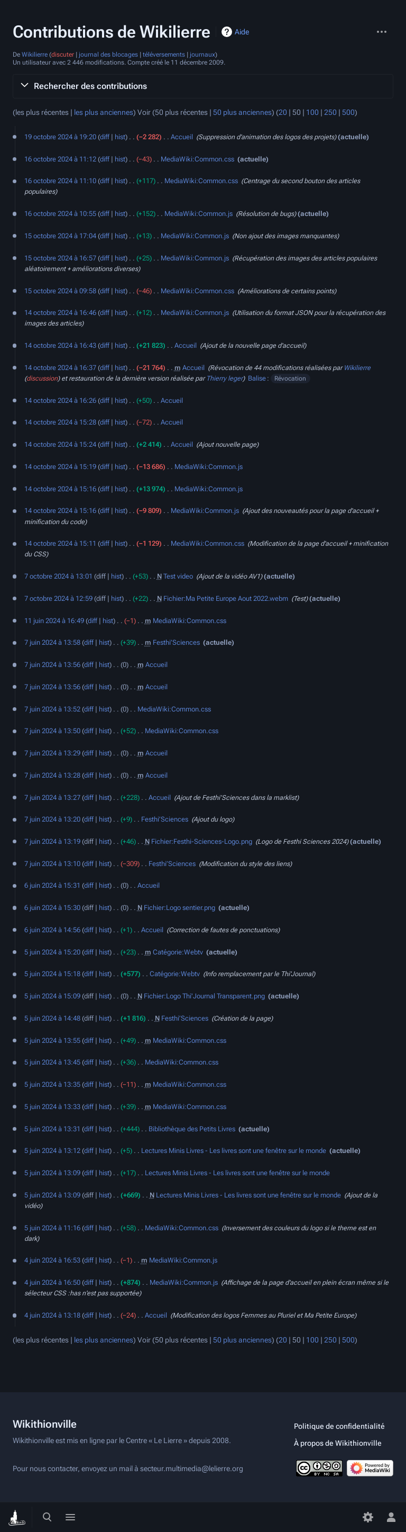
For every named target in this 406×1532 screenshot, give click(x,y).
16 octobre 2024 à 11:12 (60, 159)
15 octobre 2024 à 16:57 (60, 258)
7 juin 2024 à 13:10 (52, 864)
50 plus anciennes (242, 112)
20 (283, 112)
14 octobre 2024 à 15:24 (60, 444)
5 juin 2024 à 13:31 (52, 1129)
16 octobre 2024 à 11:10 (60, 181)
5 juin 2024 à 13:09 (52, 1173)
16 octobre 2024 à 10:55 (60, 214)
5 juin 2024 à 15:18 (52, 974)
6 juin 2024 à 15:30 (52, 908)
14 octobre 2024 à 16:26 (60, 400)
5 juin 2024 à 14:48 (52, 1018)
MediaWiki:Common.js (198, 214)
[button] (203, 86)
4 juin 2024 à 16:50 (52, 1282)
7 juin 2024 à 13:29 (52, 753)
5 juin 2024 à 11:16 (52, 1228)
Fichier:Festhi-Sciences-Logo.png (201, 841)
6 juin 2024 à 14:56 (52, 930)
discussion (42, 378)
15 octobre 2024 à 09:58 (60, 291)
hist (120, 137)
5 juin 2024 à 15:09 (52, 996)
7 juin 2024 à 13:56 (52, 665)
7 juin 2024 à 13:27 (52, 797)
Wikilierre (35, 54)
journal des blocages (108, 54)
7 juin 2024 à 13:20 (52, 819)
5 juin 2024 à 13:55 (52, 1040)
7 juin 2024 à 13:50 (52, 731)
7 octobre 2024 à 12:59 (58, 598)
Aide (242, 32)
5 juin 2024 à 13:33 (52, 1107)
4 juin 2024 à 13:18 (52, 1315)
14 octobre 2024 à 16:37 (60, 368)
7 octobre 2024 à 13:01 (58, 576)
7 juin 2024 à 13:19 (52, 841)
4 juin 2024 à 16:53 (52, 1260)
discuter (62, 54)
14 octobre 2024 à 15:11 (60, 543)
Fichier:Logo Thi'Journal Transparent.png (204, 996)
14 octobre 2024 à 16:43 (60, 345)
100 (312, 112)
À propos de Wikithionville (338, 1443)
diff (104, 137)
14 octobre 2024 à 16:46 (60, 313)
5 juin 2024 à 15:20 (52, 952)
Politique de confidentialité (339, 1426)
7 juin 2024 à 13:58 (52, 642)
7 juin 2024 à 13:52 (52, 709)
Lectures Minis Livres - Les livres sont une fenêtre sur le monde (233, 1151)
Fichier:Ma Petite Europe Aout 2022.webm (225, 598)
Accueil (182, 137)
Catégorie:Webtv (178, 952)
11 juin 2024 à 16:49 (54, 621)
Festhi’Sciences (176, 642)
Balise (257, 378)
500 (348, 112)
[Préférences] (368, 1517)
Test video (178, 576)
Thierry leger (224, 378)
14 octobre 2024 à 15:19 (60, 467)
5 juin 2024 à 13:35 (52, 1084)
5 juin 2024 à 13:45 (52, 1062)
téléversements (164, 54)
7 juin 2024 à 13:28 (52, 775)
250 (330, 112)
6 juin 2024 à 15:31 (52, 885)
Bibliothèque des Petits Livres (192, 1129)
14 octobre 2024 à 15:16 (60, 489)
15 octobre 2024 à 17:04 (60, 236)
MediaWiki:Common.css (197, 159)
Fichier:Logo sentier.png (179, 908)
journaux (202, 54)
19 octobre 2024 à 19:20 (60, 137)
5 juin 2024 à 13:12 (52, 1151)
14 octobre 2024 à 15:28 (60, 422)
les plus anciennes (103, 112)
